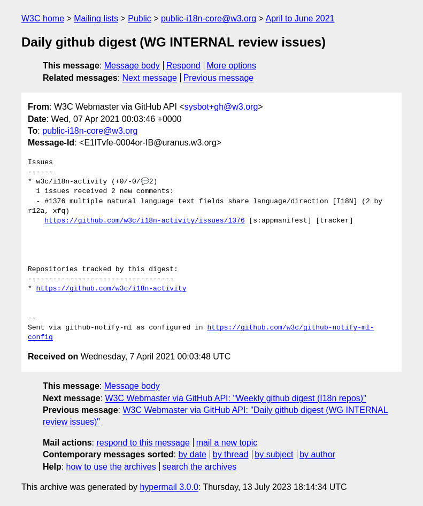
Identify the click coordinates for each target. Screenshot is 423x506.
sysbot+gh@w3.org (221, 106)
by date (192, 454)
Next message (149, 77)
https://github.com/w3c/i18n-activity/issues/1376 (144, 221)
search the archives (200, 466)
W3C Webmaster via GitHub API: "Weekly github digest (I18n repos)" (235, 398)
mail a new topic (227, 442)
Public (139, 18)
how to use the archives (111, 466)
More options (232, 65)
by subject (274, 454)
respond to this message (142, 442)
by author (317, 454)
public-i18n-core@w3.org (208, 18)
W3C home (42, 18)
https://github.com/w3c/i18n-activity (111, 289)
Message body (132, 65)
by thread (231, 454)
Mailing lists (96, 18)
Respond (183, 65)
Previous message (218, 77)
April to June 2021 (300, 18)
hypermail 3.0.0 (169, 487)
